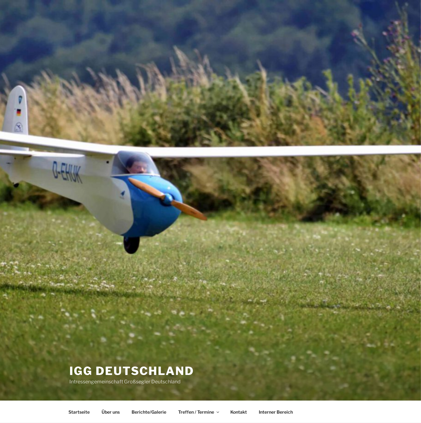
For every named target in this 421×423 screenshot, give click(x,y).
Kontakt (238, 412)
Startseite (79, 412)
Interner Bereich (276, 412)
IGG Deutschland (131, 371)
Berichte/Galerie (149, 412)
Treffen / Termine (199, 412)
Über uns (111, 412)
